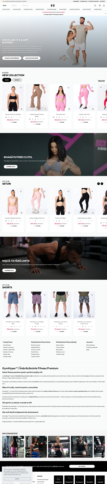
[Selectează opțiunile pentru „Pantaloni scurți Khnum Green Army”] (92, 316)
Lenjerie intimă (35, 356)
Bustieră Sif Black (60, 218)
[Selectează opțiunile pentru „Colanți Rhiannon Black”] (92, 212)
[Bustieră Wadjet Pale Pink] (13, 201)
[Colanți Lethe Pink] (84, 97)
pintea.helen (53, 455)
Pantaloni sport (35, 354)
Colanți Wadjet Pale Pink (36, 218)
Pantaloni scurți (60, 352)
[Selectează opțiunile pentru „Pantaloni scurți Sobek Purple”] (45, 316)
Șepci (87, 349)
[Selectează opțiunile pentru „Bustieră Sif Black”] (69, 212)
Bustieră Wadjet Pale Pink (13, 218)
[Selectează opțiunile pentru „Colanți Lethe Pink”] (92, 108)
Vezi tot (101, 80)
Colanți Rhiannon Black (84, 218)
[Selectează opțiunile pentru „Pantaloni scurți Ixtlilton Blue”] (21, 316)
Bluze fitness (59, 349)
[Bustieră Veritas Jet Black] (13, 97)
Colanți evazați (7, 356)
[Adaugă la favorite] (21, 87)
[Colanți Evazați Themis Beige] (37, 97)
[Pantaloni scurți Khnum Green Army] (84, 305)
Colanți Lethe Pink (84, 114)
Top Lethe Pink (60, 114)
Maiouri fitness (60, 345)
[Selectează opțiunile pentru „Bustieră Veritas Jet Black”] (21, 108)
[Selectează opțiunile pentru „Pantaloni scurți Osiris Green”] (69, 316)
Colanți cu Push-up (8, 352)
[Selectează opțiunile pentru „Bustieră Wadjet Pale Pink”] (21, 212)
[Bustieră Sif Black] (60, 201)
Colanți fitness (7, 345)
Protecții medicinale (91, 347)
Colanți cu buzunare (8, 347)
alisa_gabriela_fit (31, 455)
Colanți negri (6, 354)
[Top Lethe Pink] (60, 97)
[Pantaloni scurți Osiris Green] (60, 305)
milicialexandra (99, 455)
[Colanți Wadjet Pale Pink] (37, 201)
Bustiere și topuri (35, 345)
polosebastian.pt (77, 455)
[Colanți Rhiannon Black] (84, 201)
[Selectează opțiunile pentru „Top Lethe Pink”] (69, 108)
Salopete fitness (35, 347)
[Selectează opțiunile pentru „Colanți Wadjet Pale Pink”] (45, 212)
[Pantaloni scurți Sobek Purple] (37, 305)
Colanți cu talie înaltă (8, 349)
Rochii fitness (34, 352)
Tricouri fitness (60, 347)
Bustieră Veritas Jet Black (13, 114)
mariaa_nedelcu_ (9, 455)
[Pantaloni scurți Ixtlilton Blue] (13, 305)
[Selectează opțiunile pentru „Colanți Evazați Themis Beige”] (45, 108)
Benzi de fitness (90, 345)
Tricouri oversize (35, 349)
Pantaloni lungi (60, 354)
